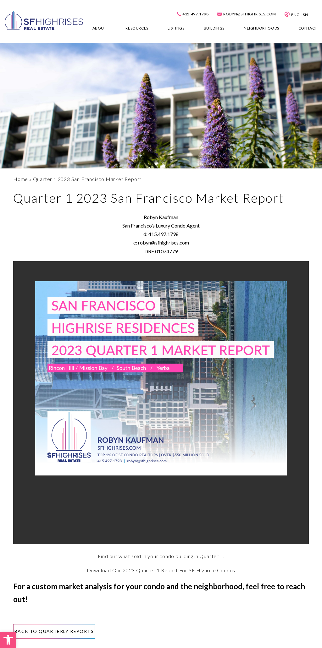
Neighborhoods (261, 28)
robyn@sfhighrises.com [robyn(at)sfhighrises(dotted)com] (249, 14)
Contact (307, 28)
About (99, 28)
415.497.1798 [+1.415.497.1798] (195, 14)
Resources (136, 28)
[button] (8, 640)
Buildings (214, 28)
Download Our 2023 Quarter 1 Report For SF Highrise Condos (161, 570)
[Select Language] (305, 15)
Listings (176, 28)
